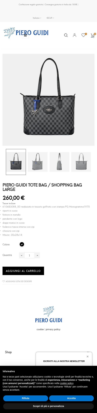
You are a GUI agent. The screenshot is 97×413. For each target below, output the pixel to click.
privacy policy (53, 329)
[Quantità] (29, 255)
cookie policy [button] (66, 383)
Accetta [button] (71, 398)
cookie (40, 329)
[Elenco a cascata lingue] (37, 18)
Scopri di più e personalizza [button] (48, 406)
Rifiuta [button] (25, 398)
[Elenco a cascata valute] (49, 18)
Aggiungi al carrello (23, 271)
